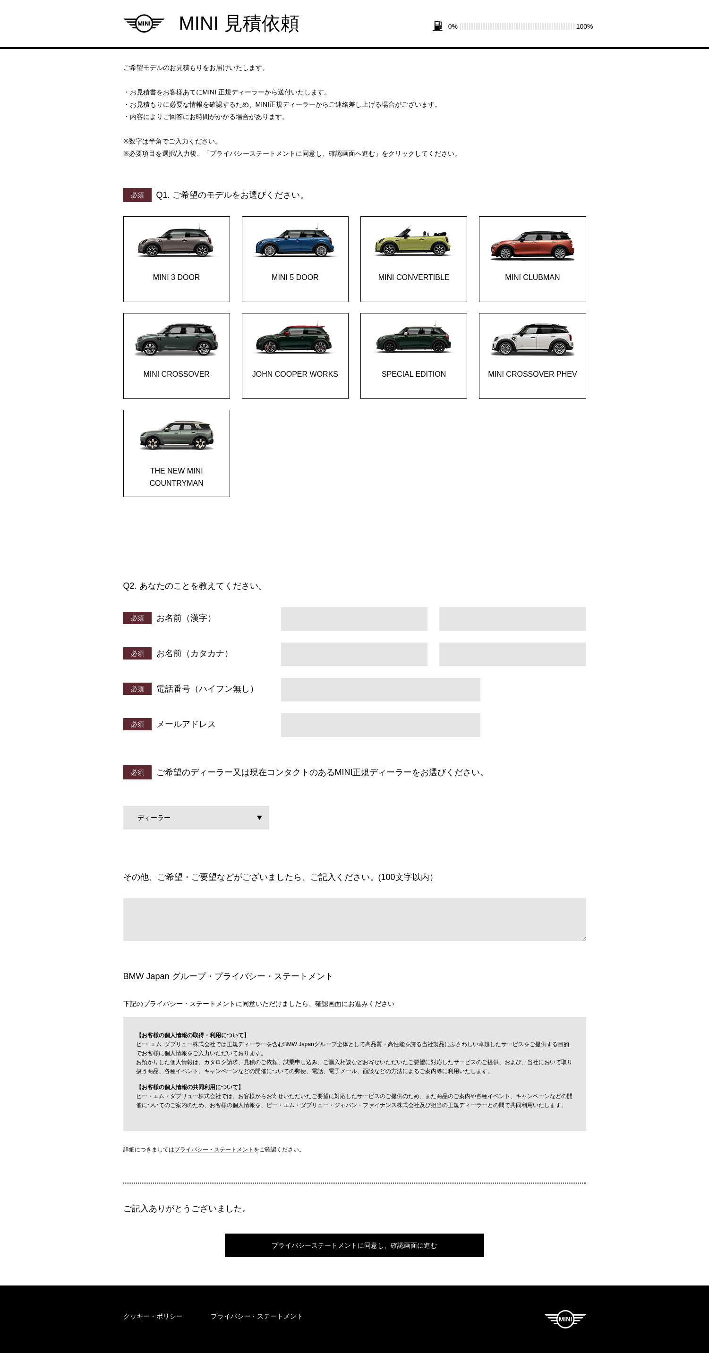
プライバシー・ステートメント (214, 1149)
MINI (565, 1319)
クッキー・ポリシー (153, 1316)
